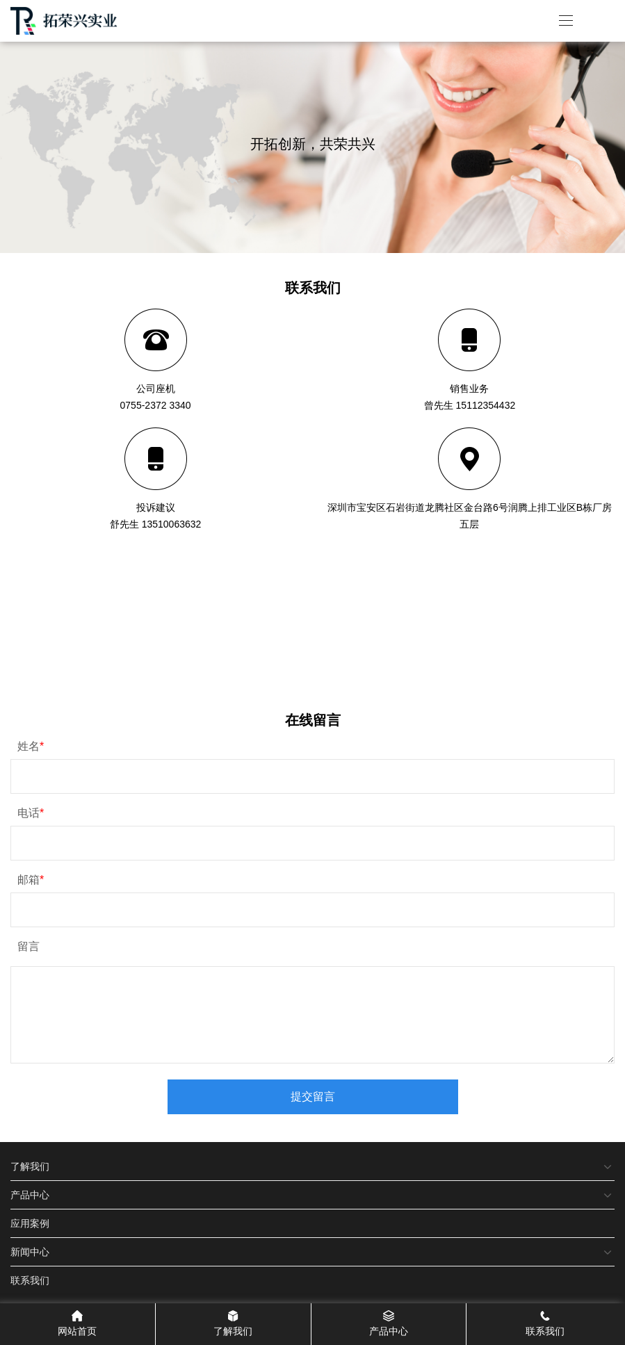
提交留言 (313, 1096)
